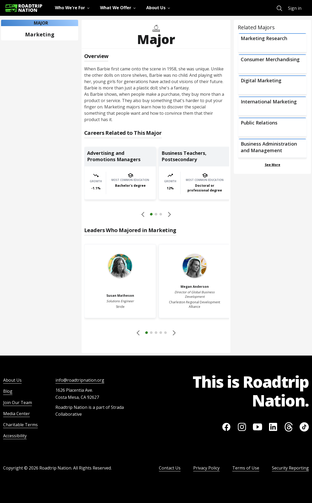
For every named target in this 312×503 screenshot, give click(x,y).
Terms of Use (245, 468)
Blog (7, 391)
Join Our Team (17, 402)
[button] (156, 215)
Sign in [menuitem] (294, 8)
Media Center (16, 413)
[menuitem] (279, 8)
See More (272, 164)
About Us (12, 380)
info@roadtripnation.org (79, 380)
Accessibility (15, 436)
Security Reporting (290, 468)
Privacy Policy (206, 468)
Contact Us (170, 468)
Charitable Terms (20, 425)
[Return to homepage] (23, 8)
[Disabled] (143, 214)
